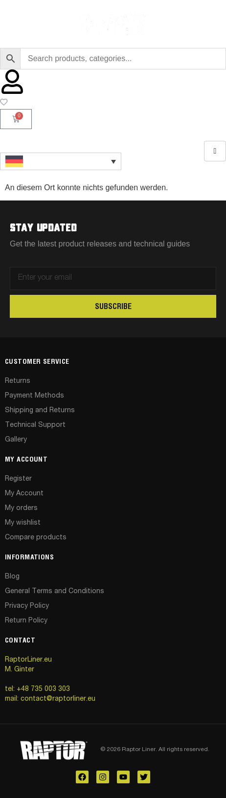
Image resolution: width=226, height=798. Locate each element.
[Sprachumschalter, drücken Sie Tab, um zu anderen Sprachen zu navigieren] (60, 161)
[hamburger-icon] (215, 151)
